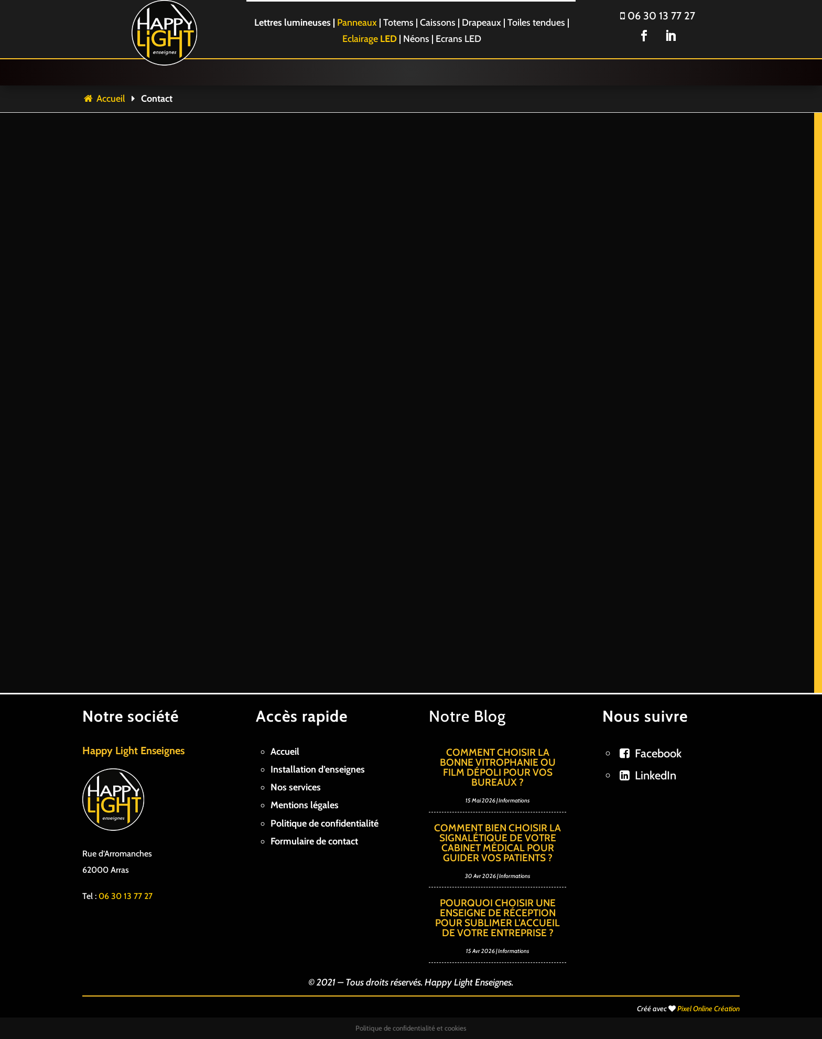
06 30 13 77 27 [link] (126, 896)
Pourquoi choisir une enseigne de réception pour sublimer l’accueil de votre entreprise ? (497, 918)
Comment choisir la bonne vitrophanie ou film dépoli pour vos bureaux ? (498, 767)
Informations (514, 800)
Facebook (658, 753)
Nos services (296, 787)
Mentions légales (305, 805)
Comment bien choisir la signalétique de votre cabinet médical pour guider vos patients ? (497, 843)
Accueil (103, 98)
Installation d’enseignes (318, 769)
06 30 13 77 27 (657, 15)
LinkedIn (655, 775)
